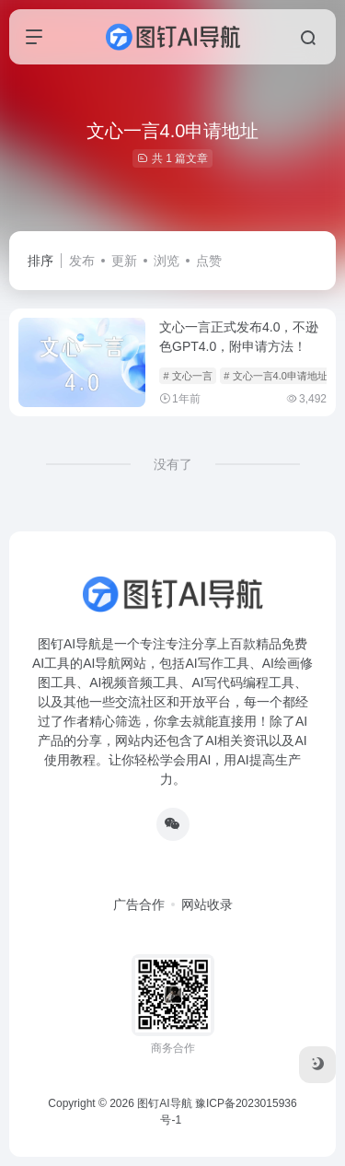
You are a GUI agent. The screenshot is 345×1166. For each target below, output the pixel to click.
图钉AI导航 (164, 1103)
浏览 (166, 260)
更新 (124, 260)
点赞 (209, 260)
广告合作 (139, 904)
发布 (82, 260)
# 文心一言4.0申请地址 (275, 375)
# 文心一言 (187, 375)
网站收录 (207, 904)
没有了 (173, 464)
